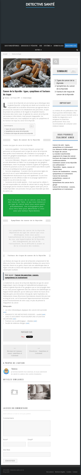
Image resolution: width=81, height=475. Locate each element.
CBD (40, 45)
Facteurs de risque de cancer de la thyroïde (19, 133)
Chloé (9, 396)
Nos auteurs (50, 472)
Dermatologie (59, 45)
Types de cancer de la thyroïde (15, 129)
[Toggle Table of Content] (30, 126)
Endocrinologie (71, 45)
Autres (37, 50)
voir (4, 312)
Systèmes (47, 45)
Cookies (68, 472)
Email (30, 439)
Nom (5, 439)
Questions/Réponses (12, 45)
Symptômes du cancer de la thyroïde (17, 131)
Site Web (6, 450)
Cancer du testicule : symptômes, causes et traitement (61, 178)
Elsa (33, 396)
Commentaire (8, 418)
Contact (75, 472)
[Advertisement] (40, 28)
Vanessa (7, 98)
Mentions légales (60, 472)
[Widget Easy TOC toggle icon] (73, 71)
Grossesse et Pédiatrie (29, 45)
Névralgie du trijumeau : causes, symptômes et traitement (15, 353)
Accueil (5, 54)
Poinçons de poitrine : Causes (39, 394)
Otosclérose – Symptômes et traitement (38, 352)
